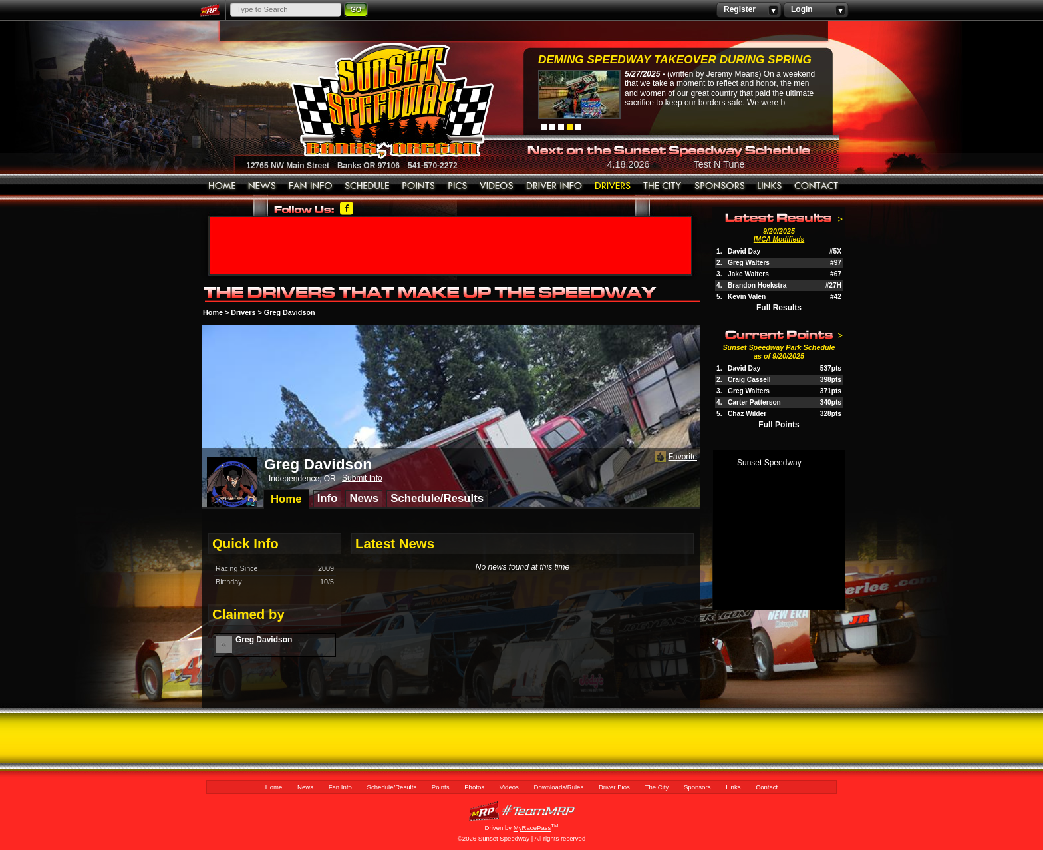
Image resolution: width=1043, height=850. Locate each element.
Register (748, 10)
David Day (744, 251)
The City (663, 186)
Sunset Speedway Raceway (359, 100)
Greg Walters (749, 262)
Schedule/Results (367, 186)
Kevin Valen (747, 296)
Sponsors (720, 186)
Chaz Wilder (747, 413)
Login (816, 10)
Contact (817, 186)
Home (222, 186)
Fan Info (310, 186)
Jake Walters (748, 274)
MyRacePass (521, 811)
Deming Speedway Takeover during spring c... (675, 61)
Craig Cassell (749, 379)
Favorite (675, 457)
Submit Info (362, 478)
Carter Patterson (754, 402)
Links (769, 186)
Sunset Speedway (769, 462)
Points (418, 186)
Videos (497, 186)
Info (327, 498)
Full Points (778, 424)
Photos (457, 186)
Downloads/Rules (554, 186)
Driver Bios (613, 186)
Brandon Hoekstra (757, 285)
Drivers (243, 312)
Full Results (779, 307)
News (262, 186)
